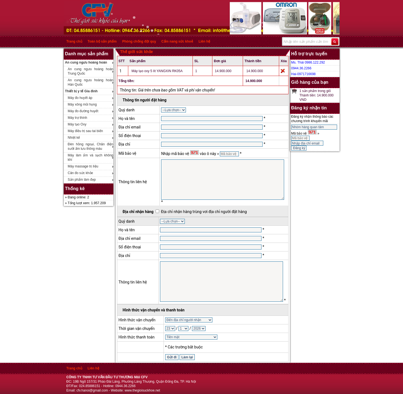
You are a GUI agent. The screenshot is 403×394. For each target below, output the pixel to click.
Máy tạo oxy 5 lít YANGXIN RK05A (157, 71)
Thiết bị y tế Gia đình (81, 91)
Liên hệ (204, 41)
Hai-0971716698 (303, 74)
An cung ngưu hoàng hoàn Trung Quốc (90, 71)
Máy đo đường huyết (83, 111)
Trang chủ (74, 41)
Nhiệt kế (74, 138)
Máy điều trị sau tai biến (85, 131)
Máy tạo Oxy (77, 124)
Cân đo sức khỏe (80, 173)
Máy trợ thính (77, 118)
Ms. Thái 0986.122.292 (308, 62)
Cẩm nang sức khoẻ (177, 41)
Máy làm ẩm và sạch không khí (90, 157)
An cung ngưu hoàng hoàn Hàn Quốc (90, 82)
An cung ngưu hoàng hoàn (86, 62)
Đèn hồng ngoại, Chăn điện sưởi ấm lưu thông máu (90, 146)
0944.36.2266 (301, 68)
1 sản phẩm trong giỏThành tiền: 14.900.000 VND (317, 95)
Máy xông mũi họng (82, 104)
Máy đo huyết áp (80, 98)
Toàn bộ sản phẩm (102, 41)
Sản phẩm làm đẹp (82, 180)
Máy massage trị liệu (83, 166)
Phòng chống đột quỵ (139, 41)
